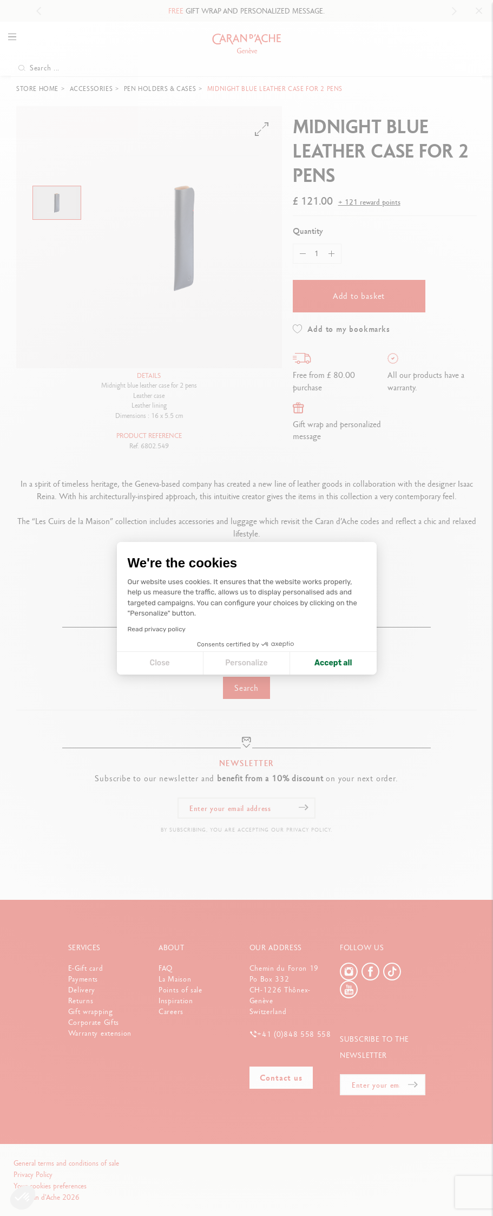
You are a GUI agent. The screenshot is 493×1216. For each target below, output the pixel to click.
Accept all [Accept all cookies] (333, 663)
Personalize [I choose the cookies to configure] (246, 663)
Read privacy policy (157, 629)
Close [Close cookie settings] (160, 663)
